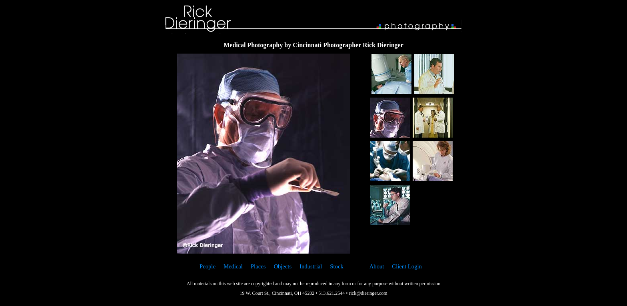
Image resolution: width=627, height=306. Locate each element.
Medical (233, 266)
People (208, 266)
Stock (336, 266)
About (376, 266)
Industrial (311, 266)
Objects (283, 266)
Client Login (407, 266)
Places (258, 266)
